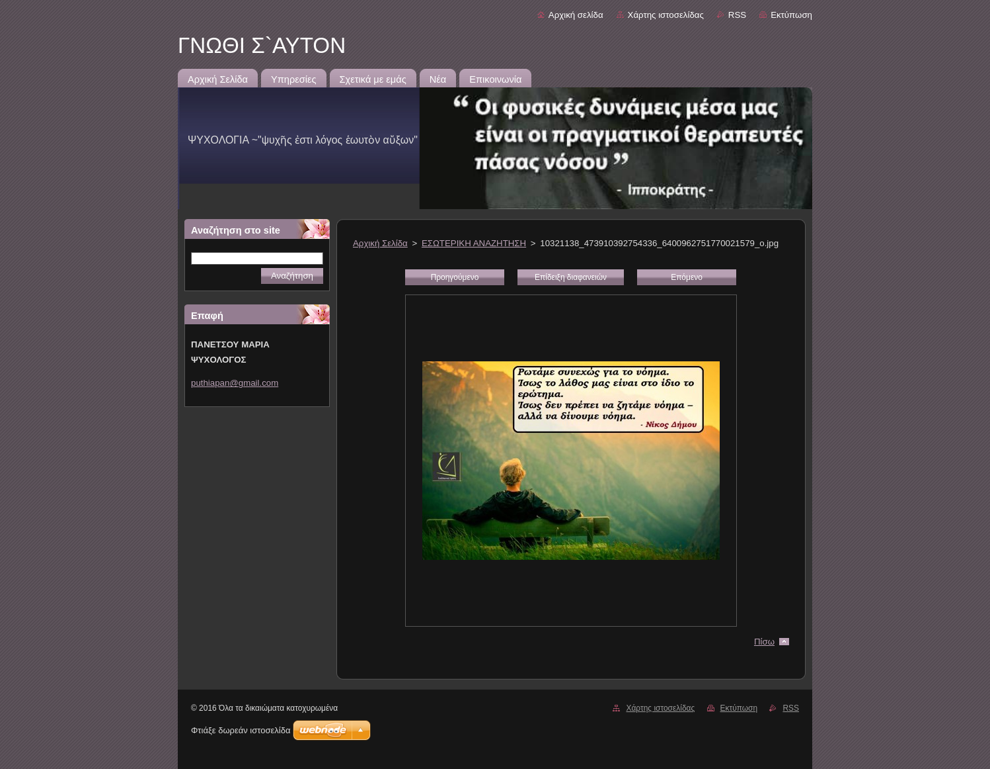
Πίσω (764, 642)
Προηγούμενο (455, 277)
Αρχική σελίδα (576, 15)
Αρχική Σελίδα (380, 243)
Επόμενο (687, 277)
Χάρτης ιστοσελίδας (666, 15)
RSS (737, 15)
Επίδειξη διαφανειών (571, 277)
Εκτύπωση (791, 15)
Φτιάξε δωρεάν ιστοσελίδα (240, 730)
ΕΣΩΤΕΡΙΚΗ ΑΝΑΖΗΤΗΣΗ (474, 243)
